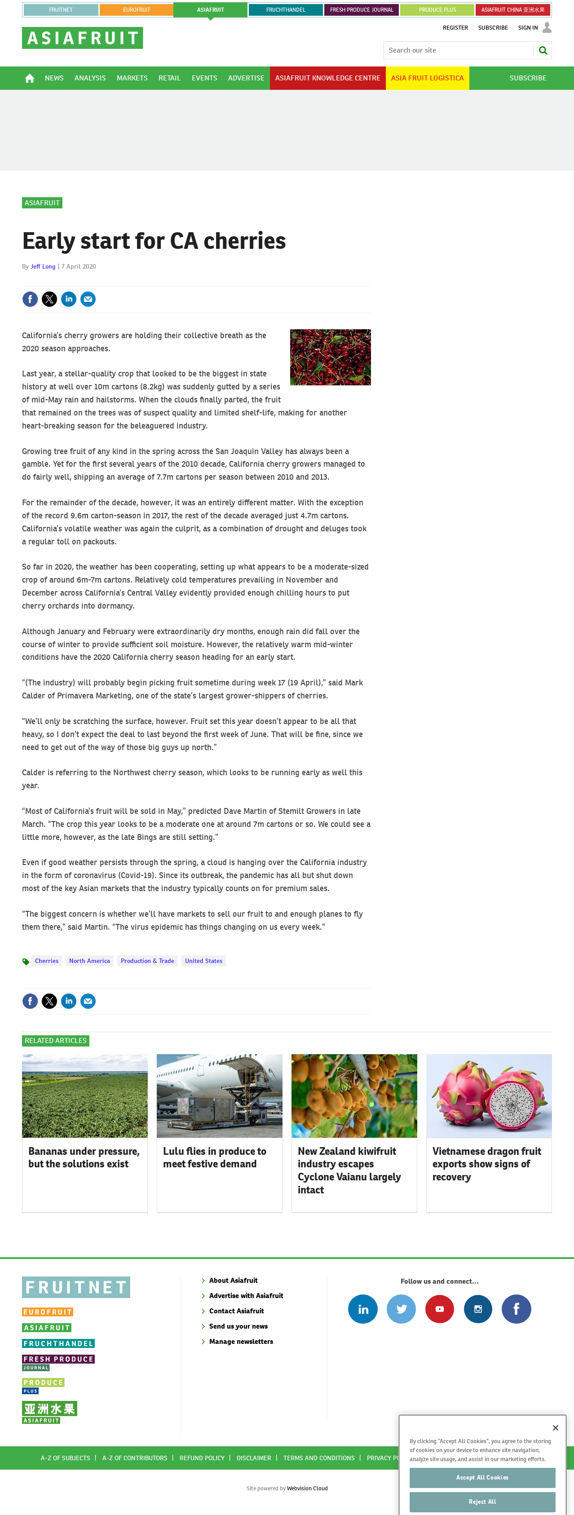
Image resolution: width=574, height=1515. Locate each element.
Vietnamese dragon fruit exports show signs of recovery (487, 1164)
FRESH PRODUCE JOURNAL (361, 9)
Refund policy (202, 1458)
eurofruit (136, 9)
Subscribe (493, 28)
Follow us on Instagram (478, 1309)
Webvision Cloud (307, 1488)
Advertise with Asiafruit (246, 1295)
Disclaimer (254, 1458)
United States (203, 961)
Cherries (46, 961)
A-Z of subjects (65, 1458)
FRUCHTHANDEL (285, 9)
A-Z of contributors (135, 1458)
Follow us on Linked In (362, 1309)
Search (543, 50)
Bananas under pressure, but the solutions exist (84, 1157)
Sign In (528, 28)
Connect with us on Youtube (439, 1309)
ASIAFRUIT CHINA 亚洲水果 (513, 9)
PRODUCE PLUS (437, 9)
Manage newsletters (241, 1341)
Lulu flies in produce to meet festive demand (214, 1157)
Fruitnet (61, 9)
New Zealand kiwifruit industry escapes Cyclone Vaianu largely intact (349, 1170)
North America (89, 961)
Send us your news (238, 1326)
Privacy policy (390, 1458)
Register (455, 28)
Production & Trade (147, 961)
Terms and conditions (319, 1458)
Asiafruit (42, 203)
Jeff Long (43, 266)
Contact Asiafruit (236, 1311)
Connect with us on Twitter (401, 1309)
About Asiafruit (233, 1280)
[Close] (555, 1448)
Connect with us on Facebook (516, 1309)
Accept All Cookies (482, 1498)
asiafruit (210, 9)
